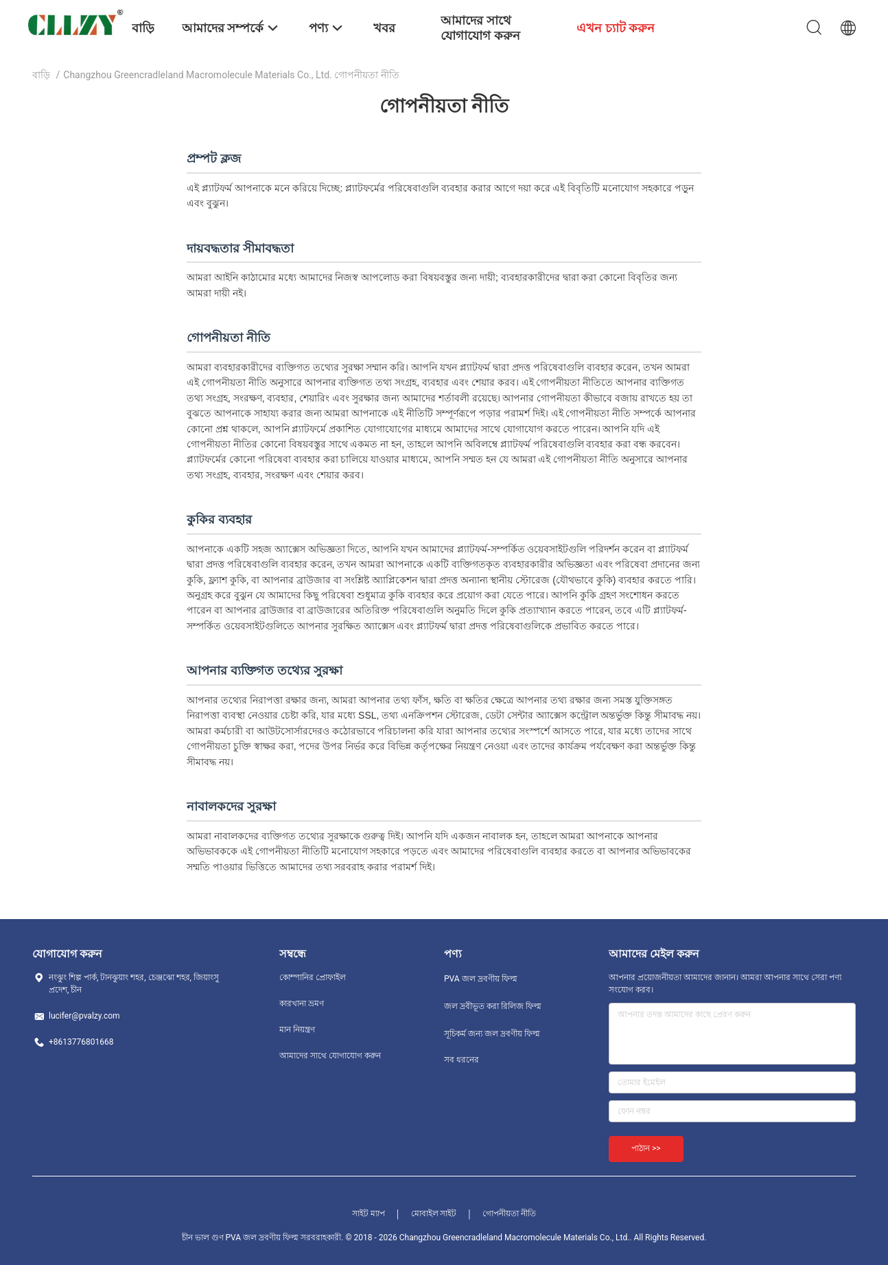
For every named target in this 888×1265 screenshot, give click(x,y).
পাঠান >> (646, 1148)
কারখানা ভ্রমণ (301, 1003)
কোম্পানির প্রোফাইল (312, 977)
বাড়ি (41, 74)
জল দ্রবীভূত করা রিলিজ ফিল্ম (492, 1006)
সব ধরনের (461, 1060)
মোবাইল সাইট (434, 1213)
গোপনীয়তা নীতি (509, 1213)
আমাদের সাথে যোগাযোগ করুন (330, 1055)
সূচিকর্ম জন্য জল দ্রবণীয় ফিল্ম (492, 1033)
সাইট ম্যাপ (368, 1213)
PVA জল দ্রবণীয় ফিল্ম (480, 979)
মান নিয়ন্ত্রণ (297, 1029)
